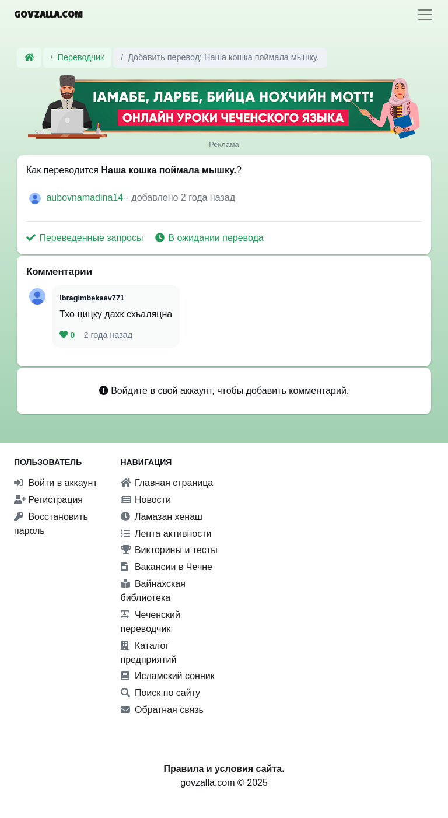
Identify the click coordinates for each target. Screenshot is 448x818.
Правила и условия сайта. (223, 769)
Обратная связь (162, 710)
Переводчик (81, 57)
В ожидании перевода (209, 238)
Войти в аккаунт (55, 483)
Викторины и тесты (169, 550)
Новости (146, 500)
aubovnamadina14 (85, 197)
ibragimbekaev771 (92, 297)
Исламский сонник (168, 676)
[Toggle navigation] (425, 14)
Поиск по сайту (161, 693)
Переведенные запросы (86, 238)
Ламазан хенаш (161, 517)
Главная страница (167, 483)
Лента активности (166, 534)
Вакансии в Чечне (166, 567)
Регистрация (48, 500)
